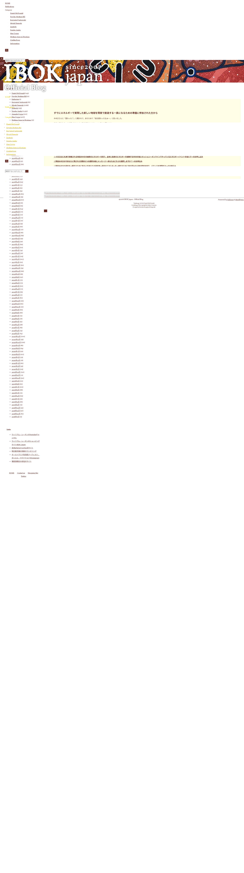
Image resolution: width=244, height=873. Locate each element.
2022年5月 (16, 286)
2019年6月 (16, 390)
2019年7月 (15, 387)
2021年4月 (16, 325)
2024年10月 (16, 200)
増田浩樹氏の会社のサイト (22, 461)
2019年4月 (16, 396)
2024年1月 (16, 227)
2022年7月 (16, 280)
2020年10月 (16, 342)
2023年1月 (15, 262)
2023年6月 (16, 247)
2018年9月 (16, 417)
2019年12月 (16, 372)
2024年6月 (16, 212)
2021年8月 (15, 313)
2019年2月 (16, 402)
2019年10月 (16, 378)
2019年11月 (16, 375)
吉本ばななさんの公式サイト (22, 448)
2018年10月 (16, 414)
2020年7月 (16, 351)
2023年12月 (16, 230)
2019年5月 (15, 393)
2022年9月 (16, 274)
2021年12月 (16, 301)
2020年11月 (16, 340)
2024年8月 (16, 206)
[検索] (6, 50)
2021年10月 (16, 307)
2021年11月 (16, 304)
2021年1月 (15, 334)
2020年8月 (16, 348)
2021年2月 (15, 331)
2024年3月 (16, 221)
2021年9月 (16, 310)
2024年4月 (16, 218)
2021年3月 (15, 328)
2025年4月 (16, 182)
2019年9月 (16, 381)
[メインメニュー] (1, 85)
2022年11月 (16, 268)
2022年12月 (16, 265)
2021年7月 (15, 316)
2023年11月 (16, 233)
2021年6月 (15, 319)
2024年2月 (16, 224)
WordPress (239, 199)
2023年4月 (16, 253)
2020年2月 (16, 366)
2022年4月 (16, 289)
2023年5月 (16, 250)
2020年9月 (16, 346)
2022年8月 (16, 277)
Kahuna (230, 199)
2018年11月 (16, 411)
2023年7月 (16, 244)
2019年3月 (16, 399)
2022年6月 (16, 283)
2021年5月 (15, 322)
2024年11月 (16, 197)
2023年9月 (16, 239)
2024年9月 (16, 203)
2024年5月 (16, 215)
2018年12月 (16, 408)
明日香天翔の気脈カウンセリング (24, 451)
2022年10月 (16, 271)
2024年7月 (16, 209)
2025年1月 (15, 191)
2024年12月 (16, 194)
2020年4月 (16, 360)
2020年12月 (16, 336)
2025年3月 (16, 185)
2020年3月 (16, 363)
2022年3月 (16, 292)
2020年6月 (16, 354)
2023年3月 (16, 256)
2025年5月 (15, 179)
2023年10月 (16, 236)
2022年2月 (16, 295)
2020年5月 (16, 357)
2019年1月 (15, 405)
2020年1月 (16, 369)
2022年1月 (15, 298)
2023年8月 (16, 242)
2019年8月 (16, 384)
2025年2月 (16, 188)
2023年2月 (16, 259)
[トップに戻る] (45, 211)
